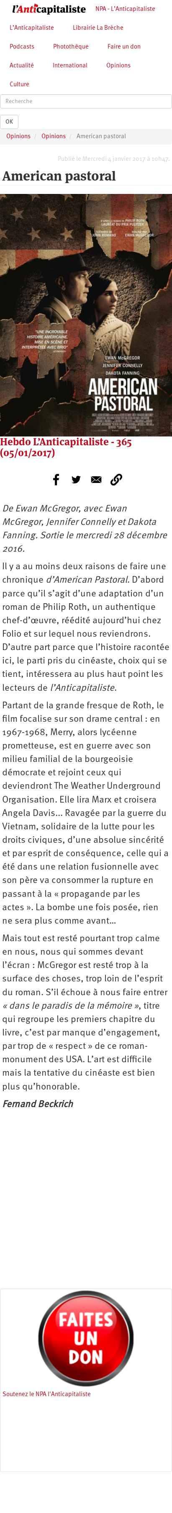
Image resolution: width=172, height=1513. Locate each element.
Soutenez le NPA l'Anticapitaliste (47, 1395)
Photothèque (71, 47)
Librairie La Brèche (98, 28)
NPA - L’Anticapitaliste (125, 9)
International (70, 66)
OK (9, 122)
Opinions (118, 66)
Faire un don (124, 47)
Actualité (22, 66)
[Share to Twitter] (76, 479)
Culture (19, 85)
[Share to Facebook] (56, 479)
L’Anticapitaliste (32, 28)
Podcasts (22, 47)
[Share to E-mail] (96, 479)
